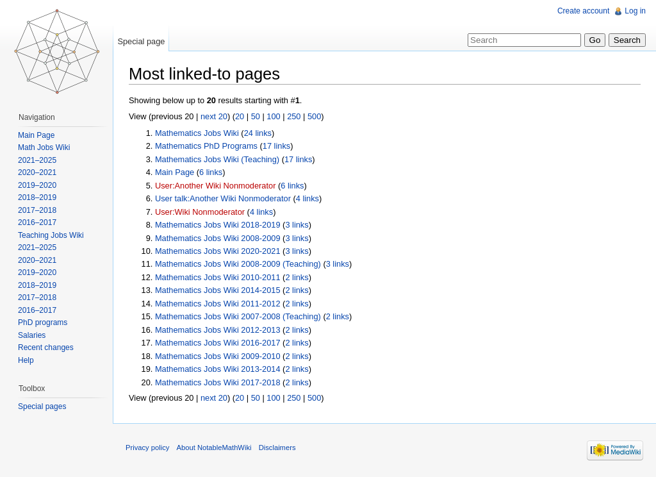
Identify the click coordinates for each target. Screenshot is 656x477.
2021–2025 (37, 160)
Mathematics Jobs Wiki (197, 133)
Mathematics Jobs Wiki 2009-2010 (218, 356)
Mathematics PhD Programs (206, 146)
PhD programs (42, 322)
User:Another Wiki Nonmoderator (215, 185)
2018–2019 (37, 197)
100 (273, 116)
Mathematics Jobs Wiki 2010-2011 (218, 277)
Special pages (42, 406)
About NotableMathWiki (214, 447)
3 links (296, 225)
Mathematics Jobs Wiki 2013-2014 (218, 369)
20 (239, 116)
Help (26, 360)
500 (314, 116)
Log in (635, 10)
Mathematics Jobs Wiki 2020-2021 (218, 251)
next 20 (214, 116)
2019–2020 (37, 185)
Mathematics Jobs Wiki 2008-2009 (218, 238)
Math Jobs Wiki (44, 147)
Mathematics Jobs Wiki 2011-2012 (218, 303)
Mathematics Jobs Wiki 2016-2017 (218, 342)
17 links (276, 146)
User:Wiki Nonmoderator (200, 212)
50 (255, 116)
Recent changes (46, 347)
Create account (583, 10)
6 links (210, 172)
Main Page (174, 172)
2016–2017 (37, 222)
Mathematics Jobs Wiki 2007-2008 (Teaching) (238, 316)
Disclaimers (277, 447)
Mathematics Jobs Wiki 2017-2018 (218, 382)
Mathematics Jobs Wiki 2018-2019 (218, 225)
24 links (258, 133)
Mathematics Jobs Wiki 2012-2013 (218, 330)
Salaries (31, 335)
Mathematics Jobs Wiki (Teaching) (217, 159)
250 (293, 116)
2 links (296, 277)
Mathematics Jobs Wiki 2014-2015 (218, 290)
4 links (307, 198)
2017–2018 (37, 210)
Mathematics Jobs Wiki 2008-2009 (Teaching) (238, 264)
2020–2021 (37, 172)
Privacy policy (147, 447)
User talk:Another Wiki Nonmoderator (223, 198)
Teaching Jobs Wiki (51, 235)
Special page (141, 41)
